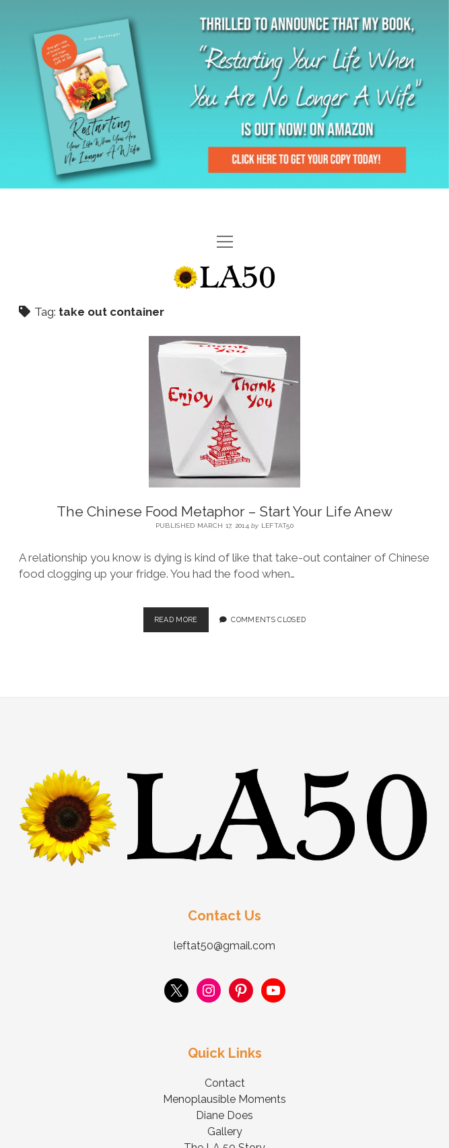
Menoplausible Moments (224, 1099)
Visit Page (224, 94)
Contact (225, 1083)
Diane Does (224, 1115)
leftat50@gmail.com (224, 945)
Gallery (224, 1131)
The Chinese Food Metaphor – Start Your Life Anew (224, 511)
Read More (181, 615)
